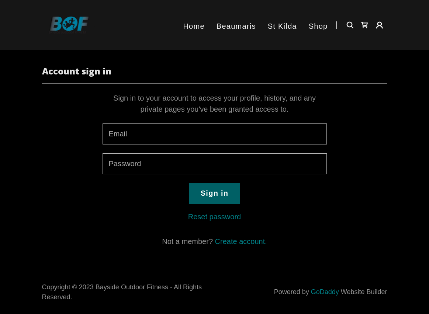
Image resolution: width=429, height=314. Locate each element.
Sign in (214, 193)
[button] (379, 25)
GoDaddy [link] (325, 292)
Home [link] (193, 26)
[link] (69, 24)
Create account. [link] (241, 241)
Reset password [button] (214, 217)
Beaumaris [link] (236, 26)
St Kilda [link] (282, 26)
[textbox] (215, 133)
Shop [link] (318, 26)
